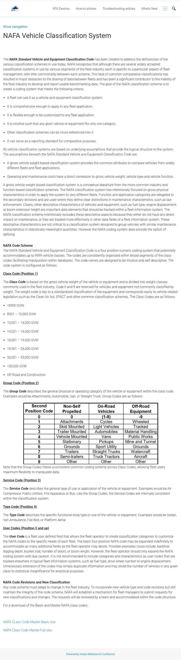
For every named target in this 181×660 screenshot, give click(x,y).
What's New (149, 9)
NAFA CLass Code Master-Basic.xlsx (29, 622)
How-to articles (86, 9)
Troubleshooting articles (119, 9)
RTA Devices (61, 9)
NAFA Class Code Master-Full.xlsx (27, 630)
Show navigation (15, 26)
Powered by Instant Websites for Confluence (90, 654)
